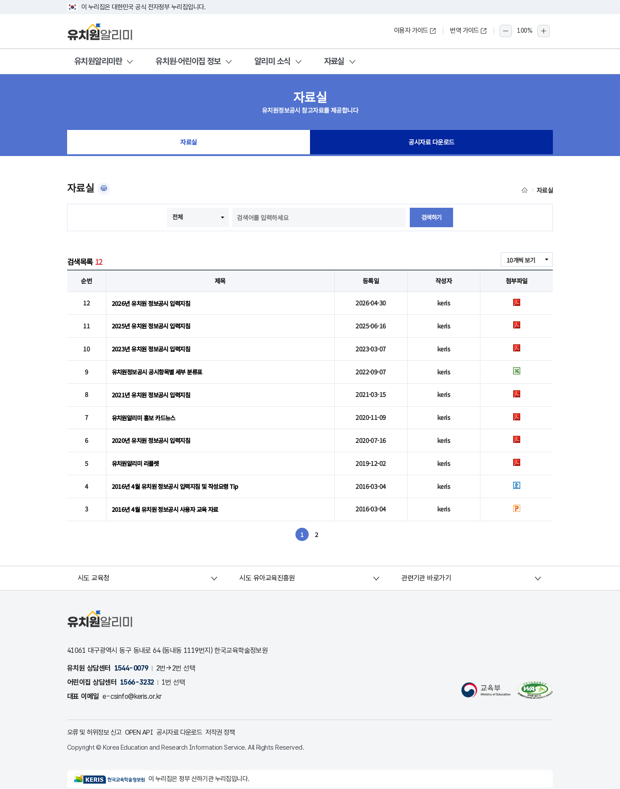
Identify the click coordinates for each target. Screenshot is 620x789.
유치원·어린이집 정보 (188, 61)
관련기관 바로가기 (426, 568)
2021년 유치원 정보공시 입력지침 (153, 389)
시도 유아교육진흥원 (267, 568)
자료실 (334, 61)
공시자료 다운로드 (431, 143)
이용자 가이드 (415, 30)
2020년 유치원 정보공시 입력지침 (153, 434)
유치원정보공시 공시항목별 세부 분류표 (161, 368)
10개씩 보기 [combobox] (520, 259)
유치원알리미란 (98, 61)
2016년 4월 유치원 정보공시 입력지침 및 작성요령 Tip (179, 477)
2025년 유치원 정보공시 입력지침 (153, 324)
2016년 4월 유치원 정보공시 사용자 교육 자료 (168, 499)
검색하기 (431, 217)
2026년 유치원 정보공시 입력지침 (153, 302)
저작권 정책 (234, 722)
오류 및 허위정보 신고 (96, 722)
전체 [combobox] (176, 216)
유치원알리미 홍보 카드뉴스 (146, 412)
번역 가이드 (468, 30)
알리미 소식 (272, 61)
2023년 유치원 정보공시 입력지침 (153, 346)
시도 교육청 (94, 568)
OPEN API (145, 722)
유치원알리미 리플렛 (137, 455)
